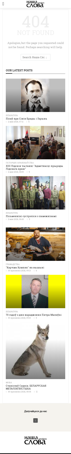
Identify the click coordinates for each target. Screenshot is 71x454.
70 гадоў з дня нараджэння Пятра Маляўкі (34, 314)
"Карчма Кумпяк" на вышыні (25, 267)
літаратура (12, 115)
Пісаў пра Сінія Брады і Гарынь (26, 118)
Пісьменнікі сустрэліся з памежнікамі (31, 216)
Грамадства (13, 264)
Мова (9, 382)
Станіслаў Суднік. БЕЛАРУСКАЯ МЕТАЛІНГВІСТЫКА (26, 387)
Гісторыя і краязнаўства (20, 162)
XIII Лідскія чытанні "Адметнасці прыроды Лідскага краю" (34, 167)
